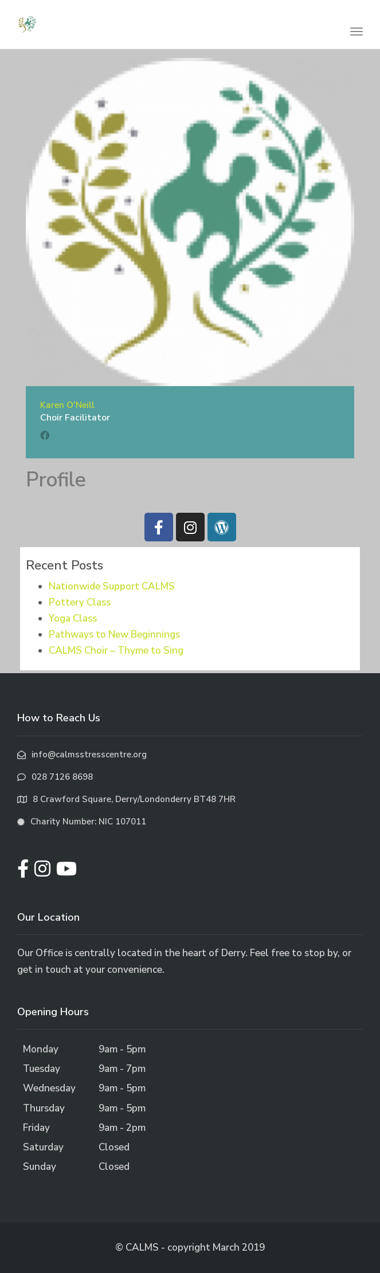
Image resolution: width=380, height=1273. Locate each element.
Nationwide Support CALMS (112, 586)
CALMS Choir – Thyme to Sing (116, 650)
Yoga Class (73, 618)
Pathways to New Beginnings (114, 634)
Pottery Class (80, 602)
